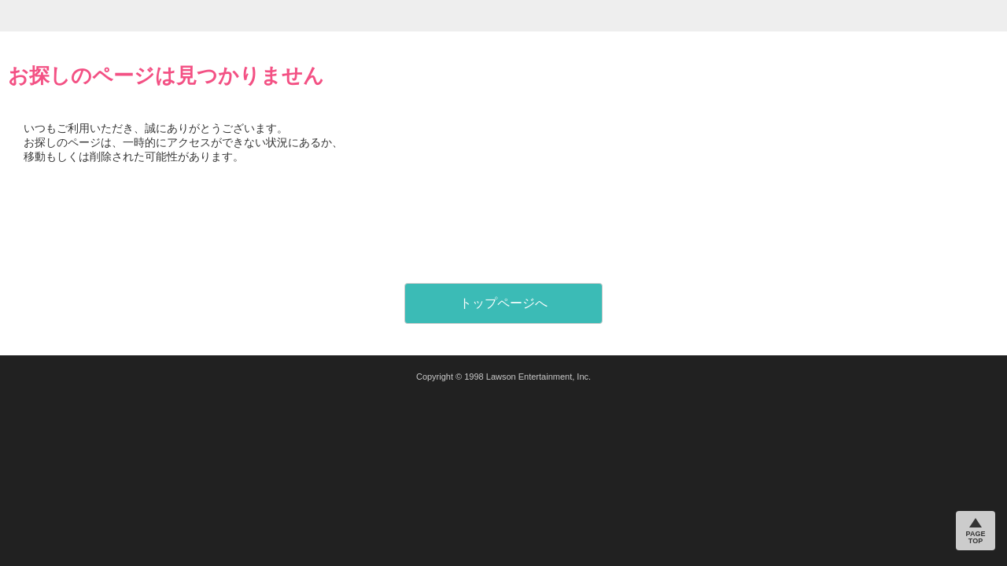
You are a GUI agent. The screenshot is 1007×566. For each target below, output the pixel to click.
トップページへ (503, 303)
